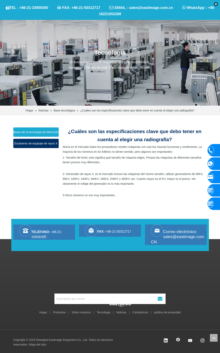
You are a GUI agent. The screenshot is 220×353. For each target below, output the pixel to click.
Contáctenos (140, 312)
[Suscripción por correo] (104, 299)
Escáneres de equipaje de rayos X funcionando (35, 145)
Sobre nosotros (81, 312)
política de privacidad (167, 312)
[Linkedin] (166, 341)
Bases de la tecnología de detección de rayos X (36, 133)
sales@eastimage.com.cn (151, 8)
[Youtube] (190, 341)
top (214, 338)
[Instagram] (202, 341)
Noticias (121, 312)
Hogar (43, 312)
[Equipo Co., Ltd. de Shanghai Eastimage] (110, 280)
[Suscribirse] (160, 299)
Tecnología (104, 312)
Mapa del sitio (37, 344)
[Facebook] (178, 341)
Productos (59, 312)
